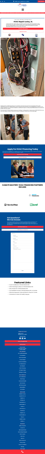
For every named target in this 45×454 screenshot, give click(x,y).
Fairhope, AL (22, 396)
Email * (14, 241)
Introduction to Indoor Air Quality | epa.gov (19, 290)
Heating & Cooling (22, 368)
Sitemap (22, 443)
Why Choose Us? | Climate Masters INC (18, 285)
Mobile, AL (22, 417)
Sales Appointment (22, 426)
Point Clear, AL (22, 405)
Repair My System (23, 31)
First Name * (14, 231)
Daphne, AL (22, 394)
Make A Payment (41, 1)
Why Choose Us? (22, 436)
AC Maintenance (22, 360)
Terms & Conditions (22, 441)
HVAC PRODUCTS (22, 371)
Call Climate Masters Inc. (22, 223)
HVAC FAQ (22, 432)
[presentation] (22, 263)
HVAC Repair (22, 19)
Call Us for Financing (22, 157)
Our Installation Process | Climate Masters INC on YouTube (23, 287)
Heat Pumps (22, 375)
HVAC (18, 19)
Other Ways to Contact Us (22, 226)
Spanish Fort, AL (22, 392)
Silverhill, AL (22, 407)
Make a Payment (22, 422)
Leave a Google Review (22, 337)
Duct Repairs (22, 362)
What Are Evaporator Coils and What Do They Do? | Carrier (23, 289)
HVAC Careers (22, 430)
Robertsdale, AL (22, 400)
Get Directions (22, 340)
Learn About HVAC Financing (22, 154)
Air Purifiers (22, 385)
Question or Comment (15, 244)
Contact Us (22, 424)
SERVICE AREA (22, 388)
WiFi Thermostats (22, 381)
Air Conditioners (22, 373)
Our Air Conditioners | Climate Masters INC (19, 281)
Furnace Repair (22, 356)
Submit (22, 267)
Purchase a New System (23, 28)
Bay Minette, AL (22, 398)
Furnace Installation (22, 358)
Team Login (22, 445)
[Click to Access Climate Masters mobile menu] (22, 9)
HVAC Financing (22, 364)
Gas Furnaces (22, 379)
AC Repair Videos (22, 366)
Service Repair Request (22, 428)
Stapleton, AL (22, 409)
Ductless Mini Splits (22, 377)
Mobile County (22, 415)
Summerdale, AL (22, 411)
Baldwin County (22, 390)
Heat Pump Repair (22, 354)
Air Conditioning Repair (22, 349)
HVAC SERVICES (22, 347)
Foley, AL (22, 413)
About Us (22, 434)
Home (16, 19)
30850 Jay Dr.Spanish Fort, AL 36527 (22, 330)
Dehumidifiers (22, 383)
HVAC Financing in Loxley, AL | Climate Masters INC (21, 283)
